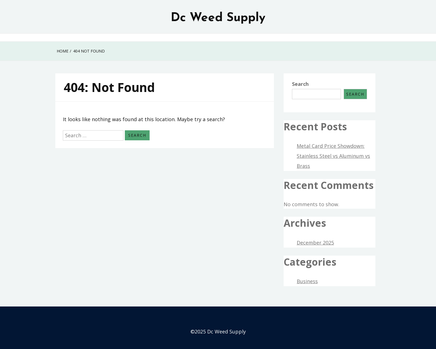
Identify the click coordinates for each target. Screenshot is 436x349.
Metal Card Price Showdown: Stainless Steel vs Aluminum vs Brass (333, 156)
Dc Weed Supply (218, 18)
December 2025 (315, 242)
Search (300, 84)
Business (307, 281)
